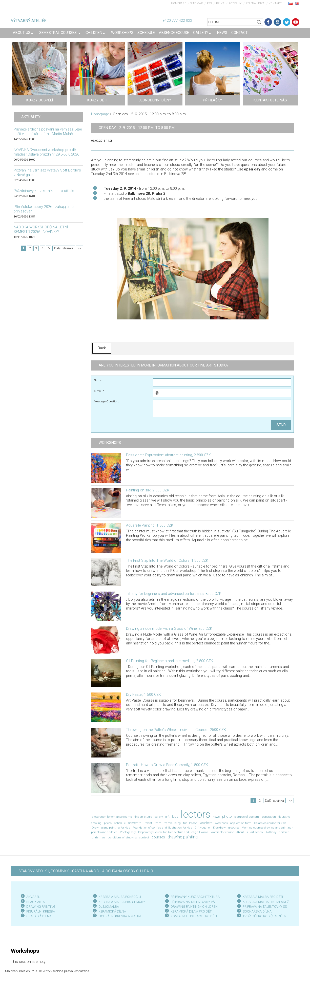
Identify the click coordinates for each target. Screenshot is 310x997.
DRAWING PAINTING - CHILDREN (194, 906)
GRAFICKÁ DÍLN (37, 916)
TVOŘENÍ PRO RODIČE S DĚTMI (265, 916)
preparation (268, 816)
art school (257, 832)
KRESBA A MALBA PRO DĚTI (263, 897)
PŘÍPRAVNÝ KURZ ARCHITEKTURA (195, 897)
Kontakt (275, 3)
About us (242, 832)
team (158, 823)
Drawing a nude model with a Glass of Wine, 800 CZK (169, 628)
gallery (159, 816)
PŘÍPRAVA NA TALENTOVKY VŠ (193, 902)
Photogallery (128, 832)
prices (108, 823)
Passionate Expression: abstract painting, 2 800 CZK (168, 455)
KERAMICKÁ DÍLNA (112, 911)
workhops (221, 823)
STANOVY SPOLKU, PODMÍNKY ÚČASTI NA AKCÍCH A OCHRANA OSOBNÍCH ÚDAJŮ (85, 871)
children (284, 832)
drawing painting (183, 836)
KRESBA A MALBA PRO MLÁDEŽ (266, 902)
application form (241, 823)
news (216, 816)
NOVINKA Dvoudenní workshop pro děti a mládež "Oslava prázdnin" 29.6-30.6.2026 (47, 152)
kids (175, 816)
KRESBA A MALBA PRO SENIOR (120, 902)
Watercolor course (222, 832)
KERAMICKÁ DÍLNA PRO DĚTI (191, 911)
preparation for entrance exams (112, 816)
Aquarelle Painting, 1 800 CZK (149, 525)
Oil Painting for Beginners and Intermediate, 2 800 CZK (169, 661)
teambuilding (172, 823)
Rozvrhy (235, 3)
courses (158, 837)
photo (227, 816)
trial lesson (190, 823)
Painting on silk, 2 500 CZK (147, 490)
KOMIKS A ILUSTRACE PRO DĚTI (194, 916)
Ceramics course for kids (270, 823)
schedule (120, 823)
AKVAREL (33, 897)
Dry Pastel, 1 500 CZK (143, 694)
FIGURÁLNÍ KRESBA (40, 911)
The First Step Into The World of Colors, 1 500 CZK (167, 560)
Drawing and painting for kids (111, 827)
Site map (196, 3)
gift (167, 816)
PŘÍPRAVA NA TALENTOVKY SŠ (265, 906)
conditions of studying (122, 837)
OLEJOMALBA (108, 906)
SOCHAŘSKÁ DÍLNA (257, 911)
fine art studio (143, 816)
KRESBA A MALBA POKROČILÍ (119, 897)
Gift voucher (203, 827)
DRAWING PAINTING (40, 906)
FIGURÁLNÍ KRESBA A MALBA (119, 916)
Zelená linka (255, 3)
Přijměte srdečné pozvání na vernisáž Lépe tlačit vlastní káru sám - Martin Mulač (48, 131)
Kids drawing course (226, 827)
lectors (195, 814)
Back (102, 348)
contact (144, 837)
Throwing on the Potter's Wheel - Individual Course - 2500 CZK (176, 730)
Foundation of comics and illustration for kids (162, 827)
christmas (98, 837)
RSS (209, 3)
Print (220, 3)
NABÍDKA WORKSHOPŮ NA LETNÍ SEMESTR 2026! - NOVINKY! (41, 229)
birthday (271, 832)
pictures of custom (246, 816)
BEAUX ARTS (35, 902)
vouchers (206, 823)
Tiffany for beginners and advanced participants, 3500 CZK (173, 594)
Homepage (178, 3)
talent (148, 823)
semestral (135, 823)
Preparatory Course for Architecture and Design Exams (173, 832)
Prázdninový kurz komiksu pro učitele (44, 191)
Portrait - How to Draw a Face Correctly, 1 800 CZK (167, 765)
